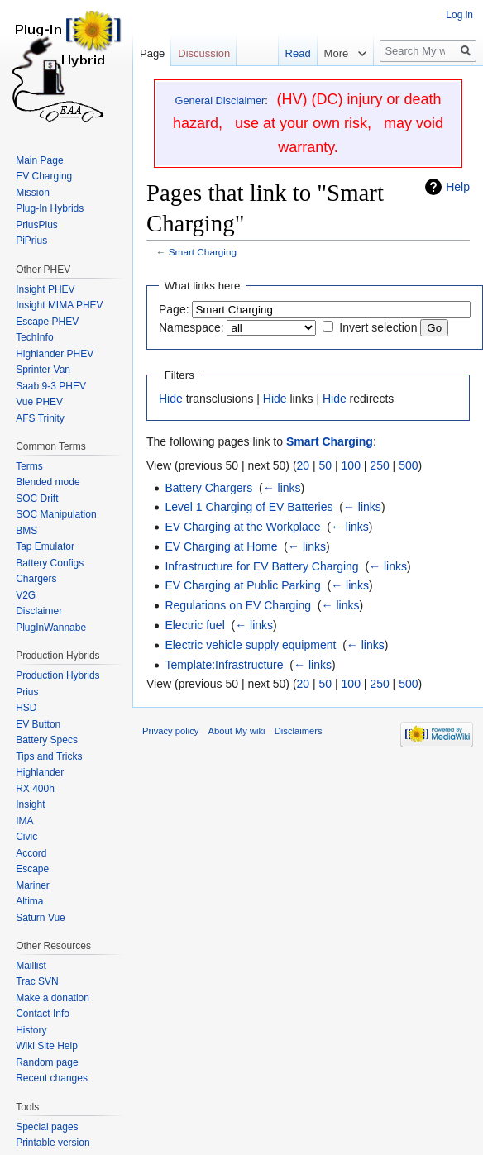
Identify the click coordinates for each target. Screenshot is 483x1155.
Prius (27, 692)
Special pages (47, 1127)
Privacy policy (170, 731)
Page (152, 53)
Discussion (204, 53)
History (31, 1030)
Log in (459, 15)
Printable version (52, 1142)
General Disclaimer (220, 100)
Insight (30, 804)
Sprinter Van (43, 369)
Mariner (33, 885)
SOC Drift (37, 498)
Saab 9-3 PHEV (51, 386)
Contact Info (42, 1013)
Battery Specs (47, 740)
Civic (26, 836)
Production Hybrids (57, 675)
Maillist (31, 965)
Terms (29, 466)
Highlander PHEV (54, 354)
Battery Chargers (208, 487)
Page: (174, 309)
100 (351, 465)
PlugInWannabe (51, 627)
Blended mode (47, 482)
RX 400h (35, 789)
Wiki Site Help (47, 1046)
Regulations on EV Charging (238, 605)
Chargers (36, 579)
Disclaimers (299, 731)
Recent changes (52, 1078)
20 (303, 465)
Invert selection (378, 327)
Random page (47, 1062)
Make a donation (52, 998)
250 (379, 465)
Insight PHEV (45, 289)
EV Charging (44, 176)
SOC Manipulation (56, 514)
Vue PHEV (39, 402)
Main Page (39, 160)
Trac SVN (37, 981)
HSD (26, 708)
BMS (26, 531)
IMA (24, 821)
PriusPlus (37, 225)
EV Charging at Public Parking (242, 585)
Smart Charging (203, 251)
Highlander (40, 772)
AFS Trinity (40, 418)
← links (282, 487)
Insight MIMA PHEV (59, 305)
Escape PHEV (47, 321)
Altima (29, 901)
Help (458, 186)
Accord (31, 853)
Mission (33, 192)
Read (289, 53)
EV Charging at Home (221, 546)
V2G (26, 595)
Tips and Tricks (49, 756)
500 (408, 465)
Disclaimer (39, 611)
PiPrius (31, 240)
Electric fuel (194, 625)
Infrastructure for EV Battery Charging (261, 566)
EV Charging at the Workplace (242, 526)
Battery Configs (50, 563)
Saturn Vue (40, 918)
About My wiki (236, 731)
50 (325, 465)
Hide (171, 398)
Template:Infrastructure (224, 664)
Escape (32, 869)
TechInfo (34, 337)
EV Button (38, 724)
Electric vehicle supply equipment (250, 644)
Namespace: (191, 327)
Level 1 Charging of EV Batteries (248, 506)
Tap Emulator (45, 546)
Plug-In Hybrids (50, 208)
